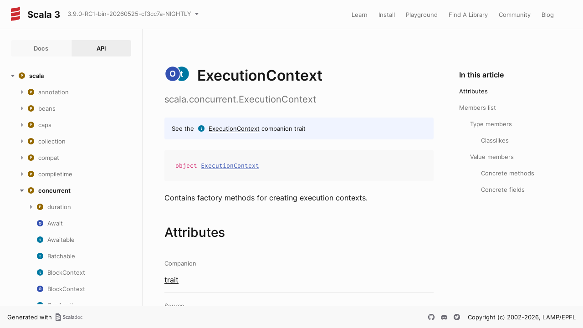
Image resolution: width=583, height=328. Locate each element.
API (101, 48)
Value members (492, 156)
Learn (360, 14)
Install (386, 14)
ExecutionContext (234, 128)
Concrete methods (507, 173)
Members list (477, 107)
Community (515, 14)
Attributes (473, 91)
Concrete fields (503, 189)
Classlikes (495, 140)
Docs (41, 48)
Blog (548, 14)
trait (171, 279)
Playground (422, 14)
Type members (491, 124)
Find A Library (468, 14)
